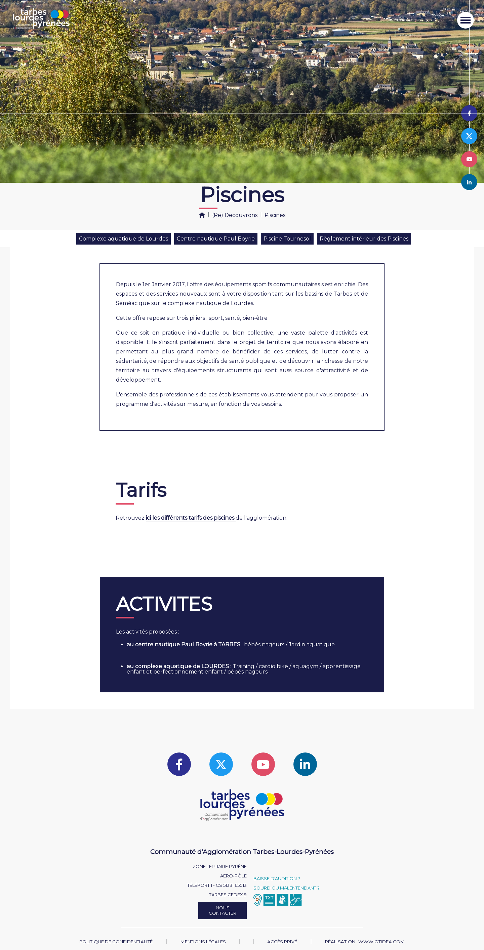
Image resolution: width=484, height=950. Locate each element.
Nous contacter (222, 910)
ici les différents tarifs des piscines (191, 518)
